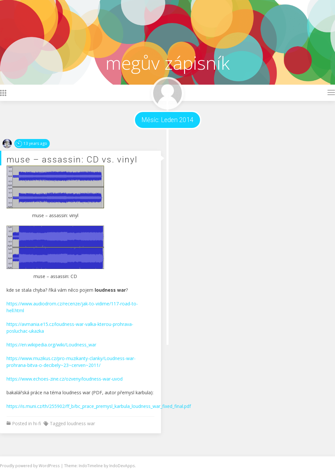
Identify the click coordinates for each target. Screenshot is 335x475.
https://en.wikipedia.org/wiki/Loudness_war (51, 345)
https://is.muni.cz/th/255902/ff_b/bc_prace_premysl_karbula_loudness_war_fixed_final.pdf (99, 406)
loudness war (81, 423)
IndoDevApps (122, 465)
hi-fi (37, 423)
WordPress (50, 465)
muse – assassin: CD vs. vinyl (72, 159)
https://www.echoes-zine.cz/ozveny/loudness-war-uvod (65, 379)
